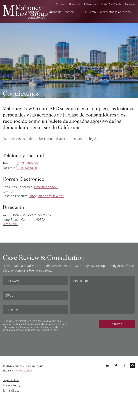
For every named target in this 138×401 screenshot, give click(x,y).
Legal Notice (11, 380)
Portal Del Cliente (111, 4)
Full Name (12, 281)
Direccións (10, 224)
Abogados (32, 12)
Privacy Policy (11, 385)
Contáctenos (36, 17)
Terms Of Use (11, 390)
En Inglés (130, 4)
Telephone (12, 310)
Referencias (91, 4)
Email (9, 295)
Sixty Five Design (22, 370)
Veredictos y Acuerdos (115, 12)
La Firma (90, 12)
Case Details (81, 281)
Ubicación (74, 4)
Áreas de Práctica (61, 12)
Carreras (61, 4)
